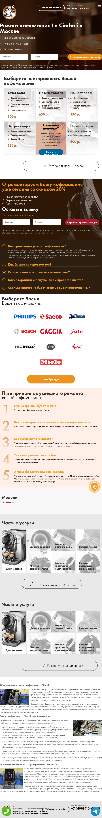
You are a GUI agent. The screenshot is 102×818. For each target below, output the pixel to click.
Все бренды (51, 379)
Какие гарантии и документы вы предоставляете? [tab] (45, 280)
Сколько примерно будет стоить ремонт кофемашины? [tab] (49, 288)
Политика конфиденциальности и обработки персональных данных (30, 812)
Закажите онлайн (51, 7)
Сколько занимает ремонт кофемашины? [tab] (39, 272)
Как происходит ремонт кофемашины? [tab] (37, 246)
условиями (48, 67)
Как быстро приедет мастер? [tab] (29, 264)
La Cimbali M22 (8, 502)
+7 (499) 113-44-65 (78, 8)
